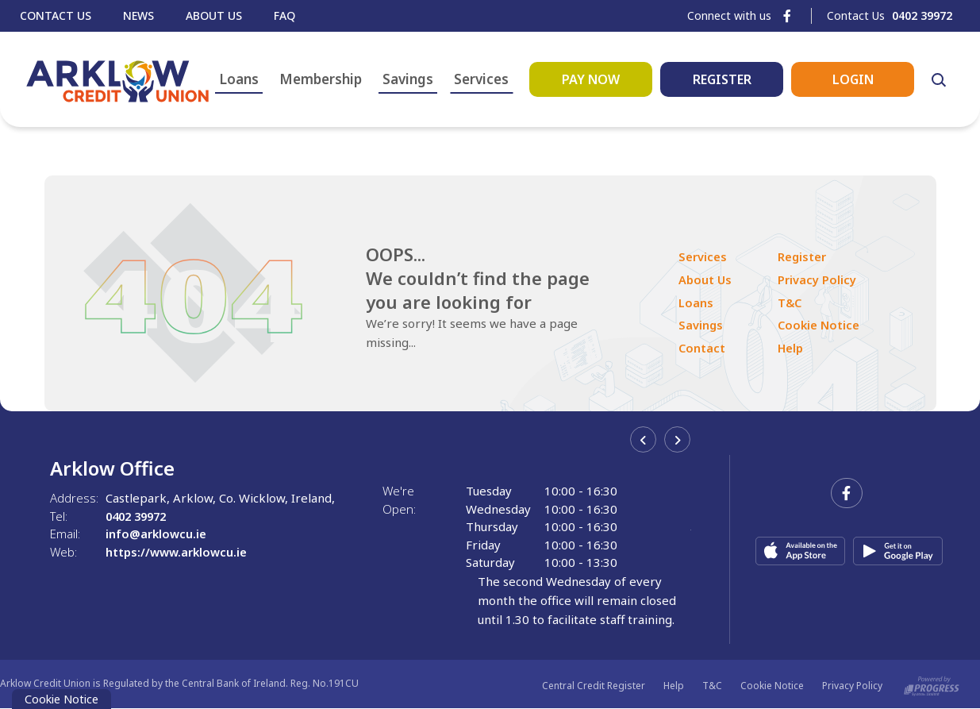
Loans (243, 79)
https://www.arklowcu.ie (177, 552)
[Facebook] (787, 16)
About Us (214, 15)
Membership (325, 79)
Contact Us (55, 15)
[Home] (116, 79)
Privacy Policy (818, 279)
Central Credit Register (593, 685)
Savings (412, 79)
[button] (943, 79)
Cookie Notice (821, 325)
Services (486, 79)
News (138, 15)
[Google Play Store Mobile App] (898, 551)
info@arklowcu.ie (156, 533)
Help (792, 348)
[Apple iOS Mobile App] (800, 551)
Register (803, 257)
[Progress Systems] (931, 685)
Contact (702, 348)
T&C (792, 302)
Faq (284, 15)
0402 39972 (139, 516)
